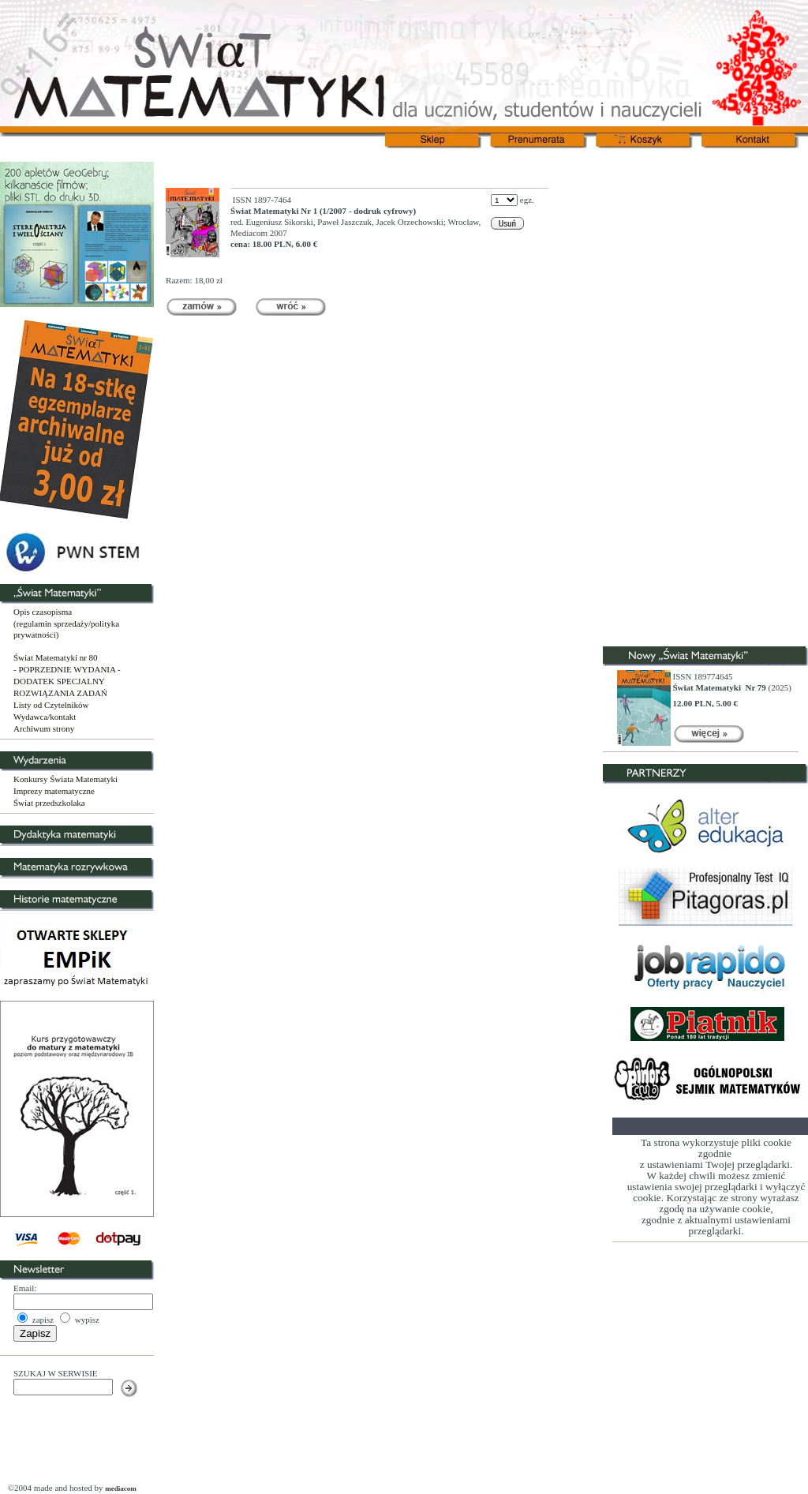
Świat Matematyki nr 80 (55, 657)
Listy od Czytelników (50, 705)
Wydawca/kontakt (44, 716)
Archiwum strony (43, 728)
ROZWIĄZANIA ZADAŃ (60, 693)
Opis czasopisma (42, 611)
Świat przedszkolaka (49, 802)
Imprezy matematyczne (54, 791)
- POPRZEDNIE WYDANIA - (67, 669)
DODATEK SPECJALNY (59, 681)
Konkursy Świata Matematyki (65, 779)
